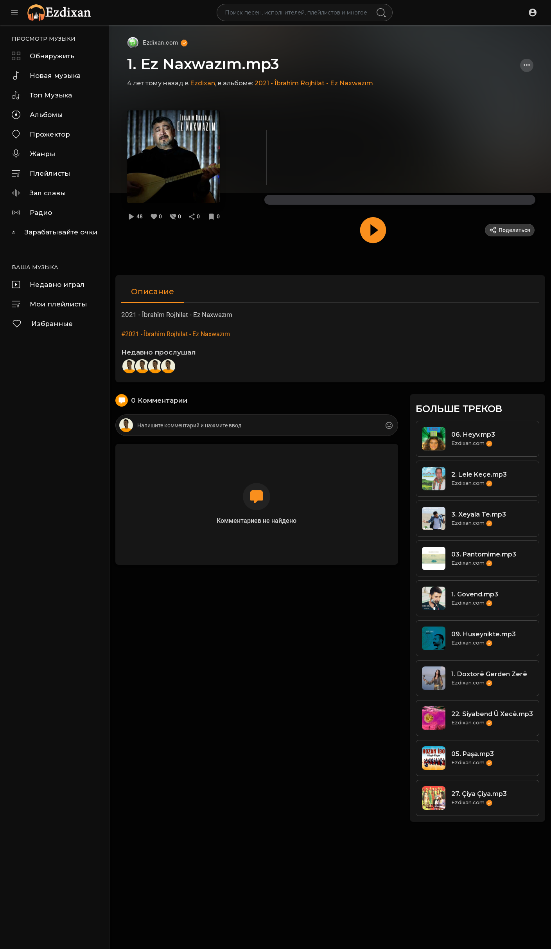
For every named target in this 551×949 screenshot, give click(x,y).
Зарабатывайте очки (54, 232)
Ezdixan (202, 83)
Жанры (33, 153)
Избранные (42, 324)
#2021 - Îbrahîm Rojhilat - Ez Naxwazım (175, 334)
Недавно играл (48, 284)
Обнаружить (43, 56)
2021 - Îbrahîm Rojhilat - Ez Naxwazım (314, 83)
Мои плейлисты (49, 304)
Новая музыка (46, 75)
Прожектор (41, 134)
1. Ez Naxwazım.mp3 (203, 64)
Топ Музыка (42, 95)
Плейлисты (41, 173)
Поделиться (509, 230)
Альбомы (37, 114)
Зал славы (39, 193)
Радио (32, 212)
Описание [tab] (152, 291)
